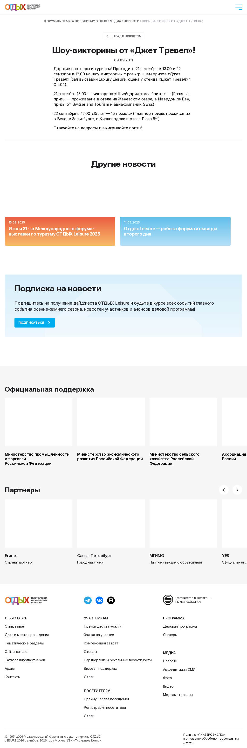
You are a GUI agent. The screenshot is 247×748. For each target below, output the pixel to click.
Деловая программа (180, 626)
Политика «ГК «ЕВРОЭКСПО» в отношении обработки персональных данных (211, 738)
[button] (224, 490)
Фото (167, 678)
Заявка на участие (99, 635)
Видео (168, 686)
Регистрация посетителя (105, 707)
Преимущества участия (104, 626)
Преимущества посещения (106, 699)
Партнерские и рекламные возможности (117, 660)
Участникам (96, 618)
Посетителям (97, 691)
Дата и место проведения (27, 635)
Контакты (13, 677)
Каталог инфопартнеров (25, 660)
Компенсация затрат (101, 643)
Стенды (90, 652)
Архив (10, 668)
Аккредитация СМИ (179, 669)
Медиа (169, 653)
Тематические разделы (24, 643)
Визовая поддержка (100, 668)
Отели (89, 677)
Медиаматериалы (178, 695)
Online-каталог (17, 652)
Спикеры (170, 635)
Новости (170, 661)
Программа (174, 618)
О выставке (16, 618)
